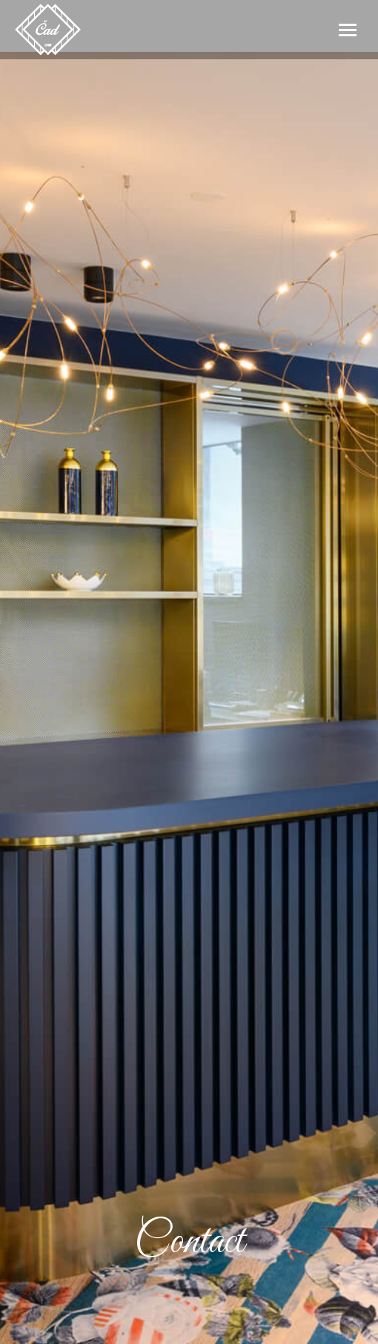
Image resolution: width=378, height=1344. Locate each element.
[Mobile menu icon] (347, 30)
